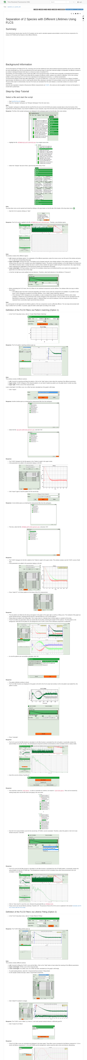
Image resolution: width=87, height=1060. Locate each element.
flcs (50, 9)
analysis (55, 9)
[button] (73, 2)
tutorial (41, 9)
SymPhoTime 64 (16, 101)
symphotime (61, 9)
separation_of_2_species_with (14, 6)
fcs (46, 9)
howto (36, 9)
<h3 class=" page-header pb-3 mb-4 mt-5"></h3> (43, 49)
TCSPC (47, 85)
